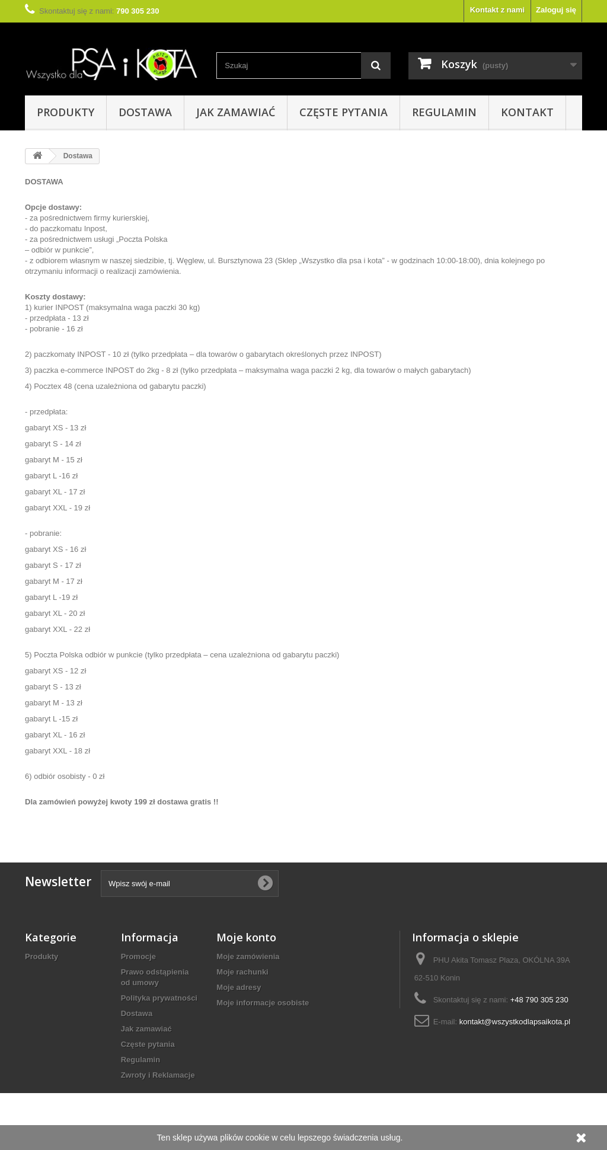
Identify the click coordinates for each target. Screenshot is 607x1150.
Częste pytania (343, 112)
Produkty (65, 112)
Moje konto (246, 937)
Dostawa (145, 112)
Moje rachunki (242, 971)
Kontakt (527, 112)
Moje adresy (238, 987)
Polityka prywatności (159, 998)
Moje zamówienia (247, 956)
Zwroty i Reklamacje (158, 1075)
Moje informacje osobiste (262, 1002)
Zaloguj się (556, 9)
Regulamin (444, 112)
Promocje (138, 956)
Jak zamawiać (235, 112)
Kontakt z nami (497, 9)
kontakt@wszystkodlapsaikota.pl (514, 1021)
